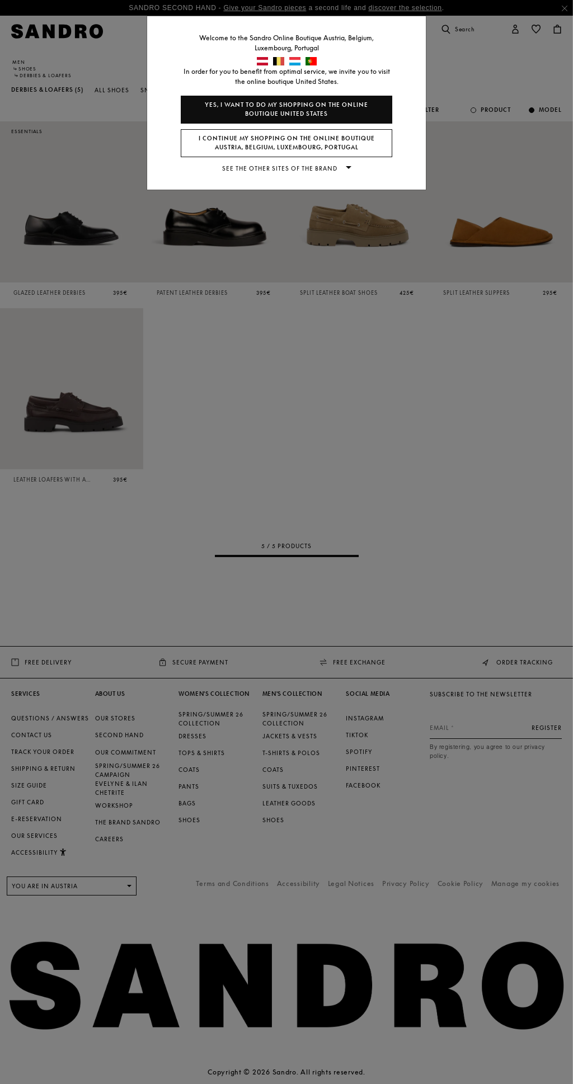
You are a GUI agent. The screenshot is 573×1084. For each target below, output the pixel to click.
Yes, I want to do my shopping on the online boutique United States (286, 109)
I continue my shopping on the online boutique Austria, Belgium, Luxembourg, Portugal (287, 143)
